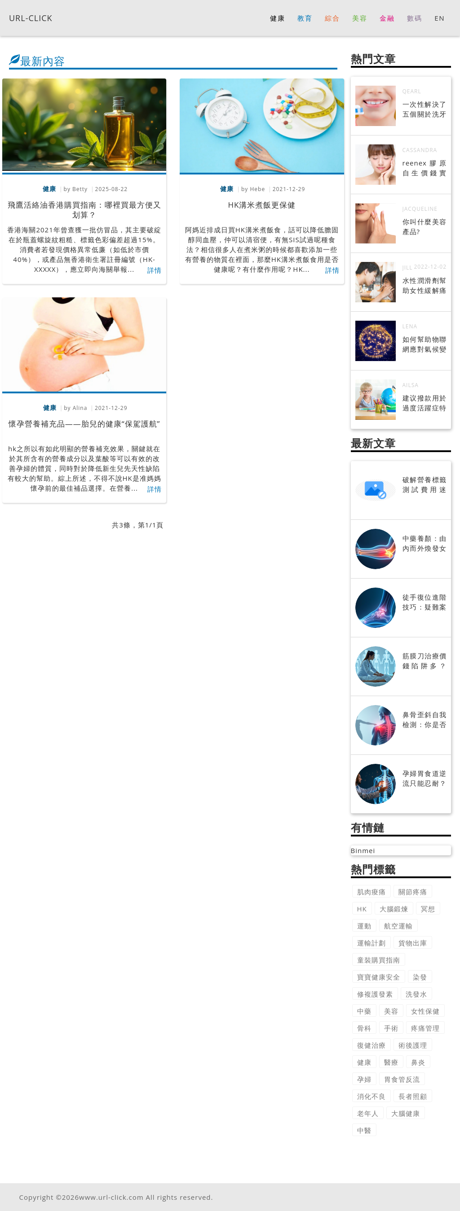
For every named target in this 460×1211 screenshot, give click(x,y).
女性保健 (425, 1010)
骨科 (364, 1028)
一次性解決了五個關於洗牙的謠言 (424, 114)
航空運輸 (398, 925)
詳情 (154, 270)
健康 (364, 1062)
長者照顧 (412, 1096)
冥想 (428, 908)
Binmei (363, 850)
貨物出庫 (412, 942)
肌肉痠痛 (371, 891)
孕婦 (364, 1079)
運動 (364, 925)
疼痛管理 (425, 1028)
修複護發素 (375, 993)
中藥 (364, 1010)
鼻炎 (418, 1062)
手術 (391, 1028)
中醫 (364, 1130)
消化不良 (371, 1096)
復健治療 (371, 1045)
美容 (391, 1010)
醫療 (391, 1062)
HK (362, 908)
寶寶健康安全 (378, 976)
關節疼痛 (412, 891)
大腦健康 (405, 1113)
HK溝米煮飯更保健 (262, 205)
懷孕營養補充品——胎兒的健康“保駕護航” (84, 423)
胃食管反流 (402, 1079)
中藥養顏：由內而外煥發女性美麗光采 (424, 548)
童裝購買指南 (378, 959)
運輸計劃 (371, 942)
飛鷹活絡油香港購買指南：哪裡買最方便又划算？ (84, 210)
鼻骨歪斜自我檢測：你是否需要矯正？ (424, 724)
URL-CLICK (31, 17)
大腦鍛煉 (394, 908)
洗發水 (416, 993)
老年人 (368, 1113)
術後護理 (412, 1045)
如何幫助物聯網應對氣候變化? (424, 349)
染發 (420, 976)
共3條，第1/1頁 (138, 524)
